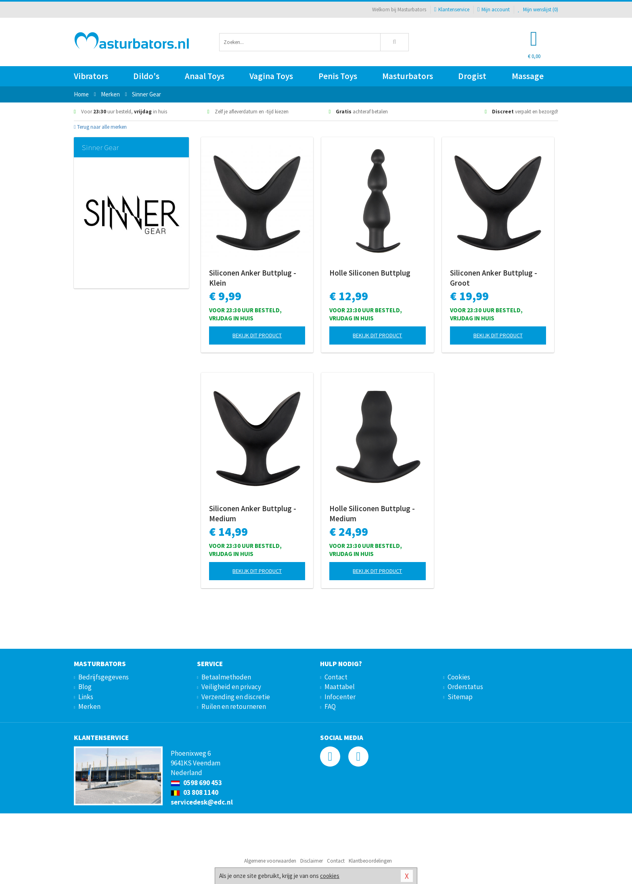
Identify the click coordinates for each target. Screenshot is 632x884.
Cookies (459, 677)
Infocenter (340, 696)
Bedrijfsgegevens (103, 677)
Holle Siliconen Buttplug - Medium (372, 513)
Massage (528, 76)
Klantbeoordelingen (370, 860)
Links (85, 696)
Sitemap (460, 696)
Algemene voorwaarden (270, 860)
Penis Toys (337, 76)
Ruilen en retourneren (233, 706)
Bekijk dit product (257, 335)
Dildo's (146, 76)
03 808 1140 (194, 792)
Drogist (472, 76)
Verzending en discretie (235, 696)
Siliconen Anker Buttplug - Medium (252, 513)
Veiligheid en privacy (231, 686)
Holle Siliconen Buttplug (369, 273)
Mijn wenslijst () (538, 9)
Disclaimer (311, 860)
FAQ (330, 706)
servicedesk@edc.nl (202, 802)
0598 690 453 (196, 782)
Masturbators (407, 76)
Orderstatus (465, 686)
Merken (89, 706)
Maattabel (339, 686)
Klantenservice (451, 9)
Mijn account (493, 9)
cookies (329, 876)
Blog (85, 686)
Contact (335, 677)
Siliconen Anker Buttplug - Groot (493, 278)
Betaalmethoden (226, 677)
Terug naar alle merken (100, 126)
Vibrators (91, 76)
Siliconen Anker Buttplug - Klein (252, 278)
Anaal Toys (204, 76)
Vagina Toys (271, 76)
